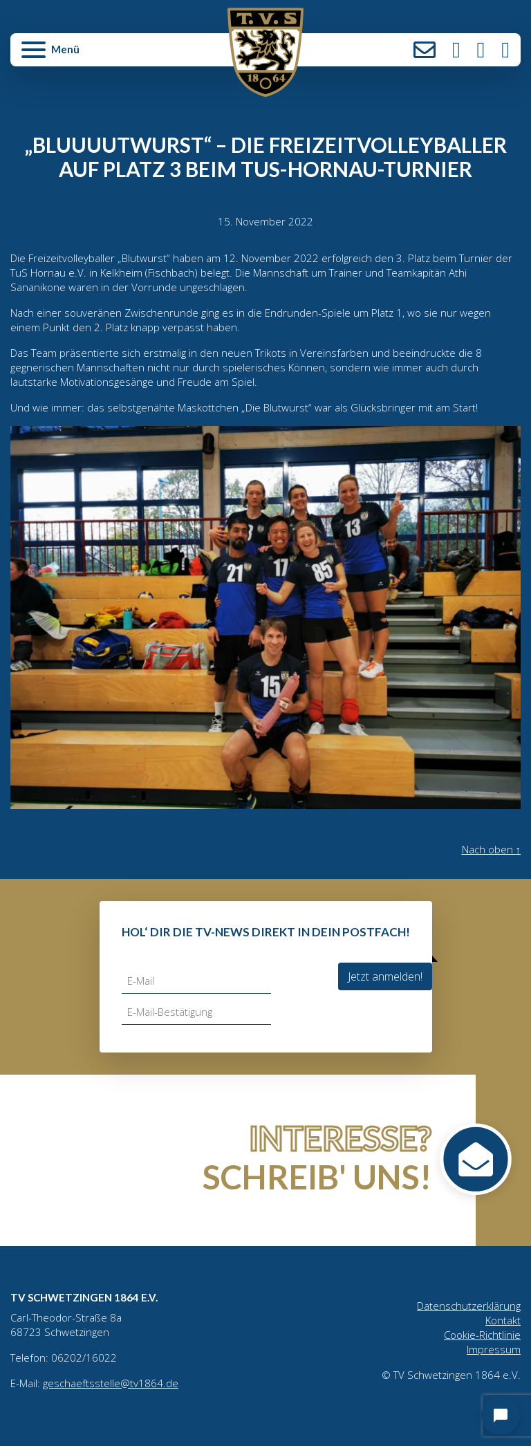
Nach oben (491, 849)
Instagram (456, 50)
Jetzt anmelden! (385, 976)
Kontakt (424, 50)
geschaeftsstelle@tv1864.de (110, 1383)
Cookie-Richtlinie (482, 1335)
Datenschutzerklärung (469, 1306)
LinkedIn (505, 50)
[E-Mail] (196, 981)
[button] (95, 55)
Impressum (494, 1349)
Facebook (481, 50)
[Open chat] (500, 1415)
